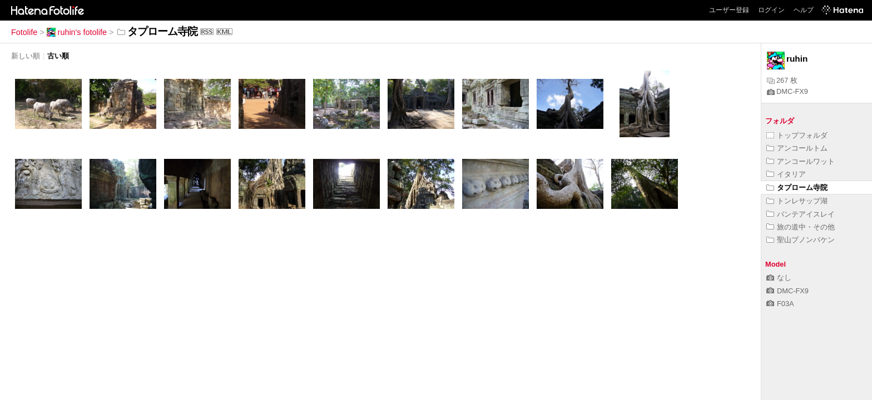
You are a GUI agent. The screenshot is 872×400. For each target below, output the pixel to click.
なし (778, 277)
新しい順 (25, 56)
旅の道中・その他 (800, 227)
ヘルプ (804, 10)
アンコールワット (800, 161)
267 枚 (782, 80)
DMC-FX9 (787, 91)
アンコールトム (797, 148)
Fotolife (24, 32)
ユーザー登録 (729, 10)
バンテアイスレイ (800, 214)
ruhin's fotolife (77, 32)
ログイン (771, 10)
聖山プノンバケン (800, 240)
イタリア (786, 174)
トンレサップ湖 (797, 201)
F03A (780, 303)
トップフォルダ (797, 135)
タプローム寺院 (797, 187)
